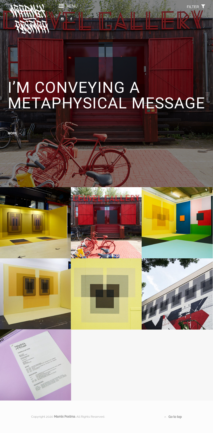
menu (68, 8)
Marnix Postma (64, 416)
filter (196, 8)
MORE (14, 133)
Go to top (173, 416)
